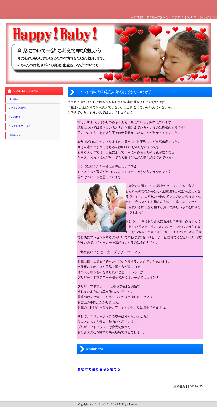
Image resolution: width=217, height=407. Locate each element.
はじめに (13, 98)
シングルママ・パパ (19, 126)
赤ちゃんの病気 (17, 108)
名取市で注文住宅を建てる (99, 369)
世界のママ (15, 135)
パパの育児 (15, 117)
